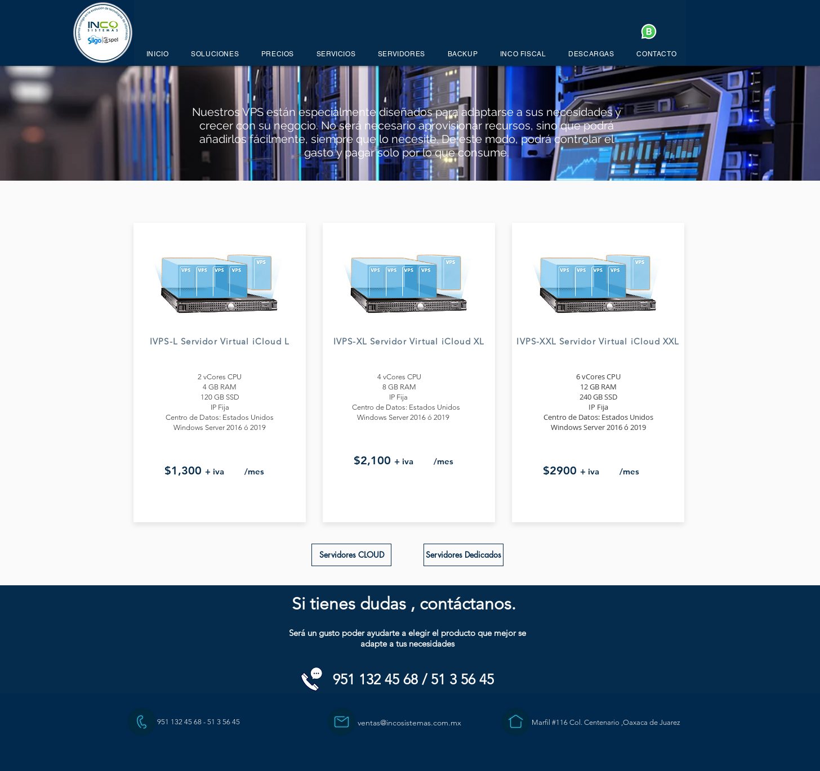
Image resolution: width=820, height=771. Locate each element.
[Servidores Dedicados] (463, 555)
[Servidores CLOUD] (351, 555)
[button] (215, 54)
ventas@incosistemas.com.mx (409, 723)
